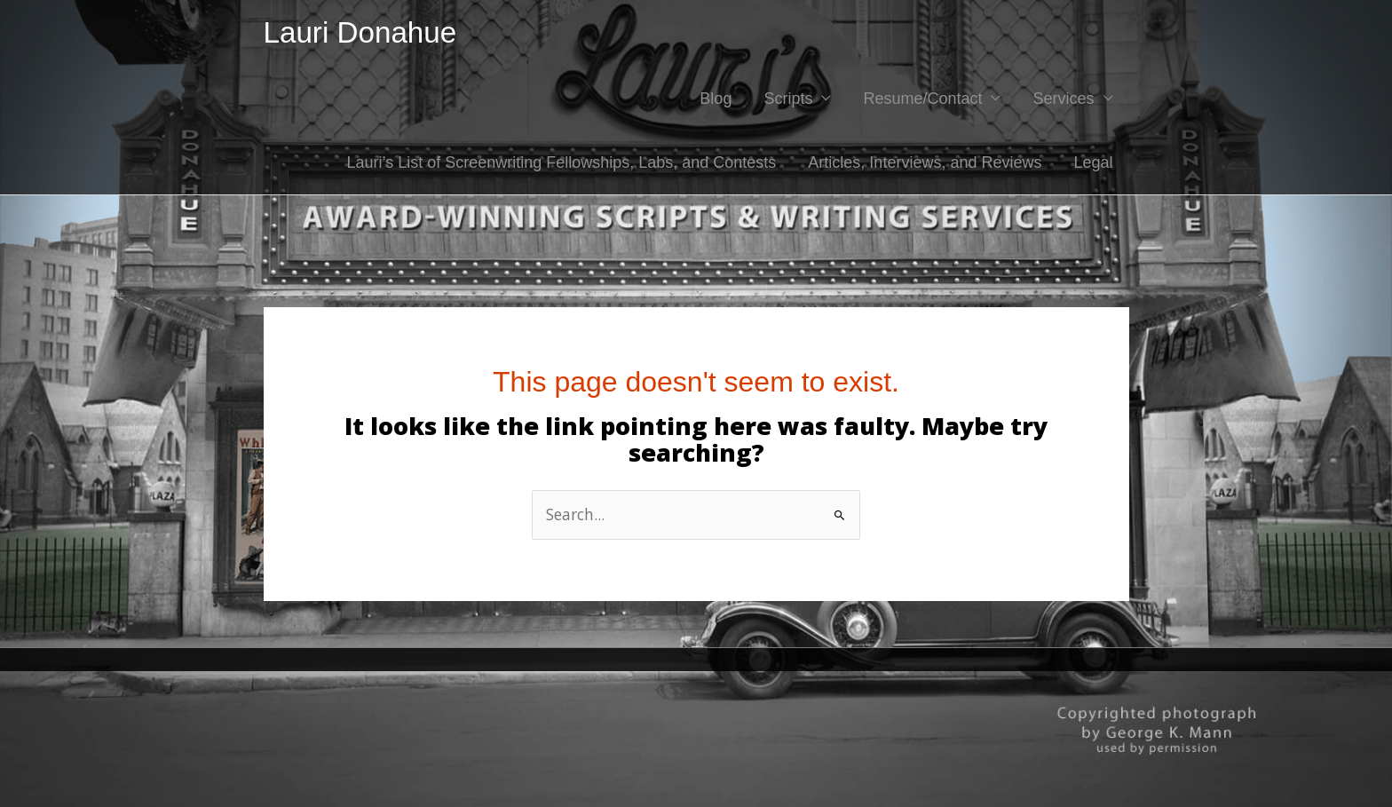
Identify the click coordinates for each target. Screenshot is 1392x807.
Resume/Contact (922, 100)
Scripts (787, 100)
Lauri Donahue (363, 34)
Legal (1092, 164)
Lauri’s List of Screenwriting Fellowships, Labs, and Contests (561, 164)
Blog (716, 100)
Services (1063, 100)
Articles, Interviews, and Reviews (924, 164)
